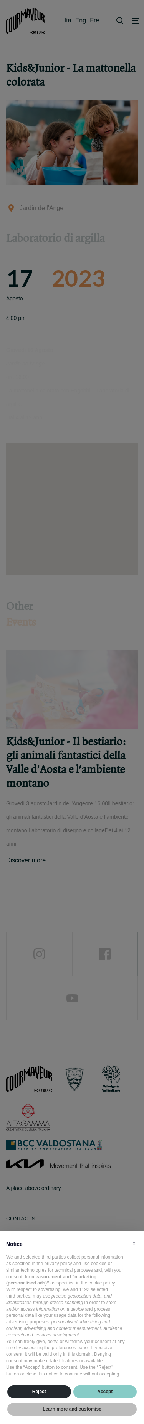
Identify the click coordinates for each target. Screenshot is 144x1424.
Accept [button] (105, 1391)
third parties (18, 1296)
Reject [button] (39, 1391)
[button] (134, 1243)
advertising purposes (27, 1322)
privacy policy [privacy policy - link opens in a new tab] (58, 1263)
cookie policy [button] (102, 1283)
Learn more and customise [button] (72, 1409)
